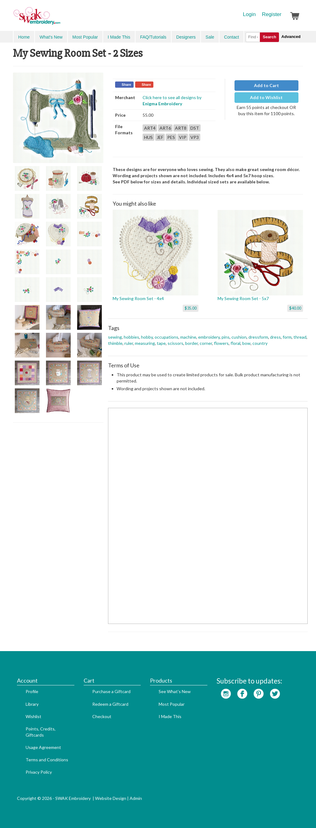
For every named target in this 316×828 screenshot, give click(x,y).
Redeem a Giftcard (110, 704)
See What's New (175, 691)
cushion (239, 337)
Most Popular (85, 37)
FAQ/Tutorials (153, 37)
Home (24, 37)
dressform (258, 337)
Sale (210, 37)
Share (126, 84)
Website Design (110, 798)
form (287, 337)
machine (188, 337)
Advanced (291, 36)
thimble (115, 343)
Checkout (101, 716)
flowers (221, 343)
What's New (51, 37)
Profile (32, 691)
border (191, 343)
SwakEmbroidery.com (59, 18)
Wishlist (33, 716)
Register (271, 14)
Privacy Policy (39, 772)
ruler (128, 343)
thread (299, 337)
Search (269, 37)
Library (32, 704)
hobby (147, 337)
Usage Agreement (43, 747)
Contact (231, 37)
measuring (145, 343)
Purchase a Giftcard (111, 691)
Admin (136, 798)
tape (161, 343)
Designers (186, 37)
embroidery (209, 337)
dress (275, 337)
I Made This (119, 37)
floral (235, 343)
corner (206, 343)
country (260, 343)
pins (226, 337)
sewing (115, 337)
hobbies (131, 337)
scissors (175, 343)
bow (246, 343)
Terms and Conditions (47, 759)
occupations (166, 337)
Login (249, 14)
